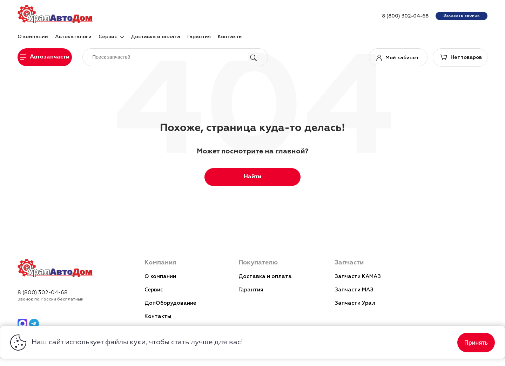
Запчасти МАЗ (354, 289)
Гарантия (250, 289)
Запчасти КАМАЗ (358, 276)
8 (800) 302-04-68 (405, 16)
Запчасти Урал (355, 303)
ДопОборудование (170, 303)
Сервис (153, 289)
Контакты (157, 316)
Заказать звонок (461, 16)
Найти (252, 177)
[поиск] (170, 57)
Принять (476, 342)
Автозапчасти (49, 57)
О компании (160, 276)
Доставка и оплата (265, 276)
